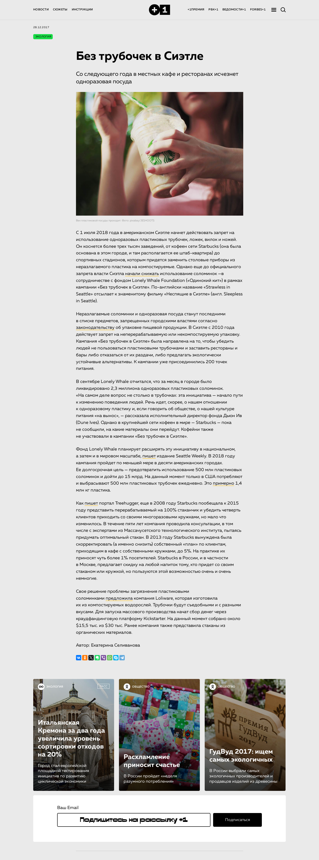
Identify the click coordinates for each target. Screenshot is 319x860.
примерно (223, 483)
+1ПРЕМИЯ (196, 9)
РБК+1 (213, 9)
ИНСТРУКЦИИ (82, 9)
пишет (149, 456)
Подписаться (237, 820)
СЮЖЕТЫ (60, 9)
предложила (119, 598)
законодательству (95, 327)
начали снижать (142, 273)
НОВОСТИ (41, 9)
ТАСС (103, 686)
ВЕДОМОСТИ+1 (234, 9)
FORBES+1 (258, 9)
